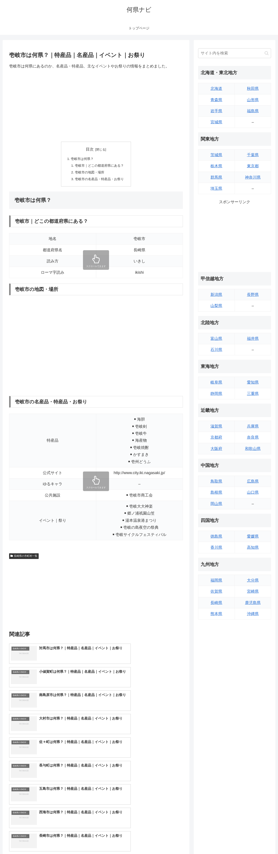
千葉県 (253, 155)
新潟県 (216, 294)
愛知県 (253, 382)
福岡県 (216, 580)
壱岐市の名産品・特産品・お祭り (99, 180)
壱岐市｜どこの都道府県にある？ (99, 166)
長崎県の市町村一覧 (23, 557)
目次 (90, 149)
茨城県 (216, 155)
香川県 (216, 547)
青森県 (216, 100)
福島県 (253, 111)
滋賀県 (216, 426)
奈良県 (253, 437)
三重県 (253, 393)
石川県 (216, 349)
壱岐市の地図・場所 (89, 173)
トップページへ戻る (222, 840)
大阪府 (216, 448)
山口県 (253, 492)
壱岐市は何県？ (81, 159)
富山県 (216, 338)
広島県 (253, 481)
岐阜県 (216, 382)
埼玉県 (216, 188)
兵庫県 (253, 426)
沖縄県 (253, 614)
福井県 (253, 338)
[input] (234, 53)
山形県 (253, 100)
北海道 (216, 88)
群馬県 (216, 177)
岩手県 (216, 111)
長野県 (253, 294)
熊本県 (216, 614)
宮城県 (216, 122)
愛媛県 (253, 536)
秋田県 (253, 88)
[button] (266, 53)
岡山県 (216, 504)
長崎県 (216, 603)
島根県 (216, 492)
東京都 (253, 166)
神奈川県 (253, 177)
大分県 (253, 580)
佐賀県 (216, 591)
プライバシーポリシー (256, 840)
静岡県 (216, 393)
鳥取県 (216, 481)
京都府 (216, 437)
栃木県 (216, 166)
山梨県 (216, 306)
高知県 (253, 547)
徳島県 (216, 536)
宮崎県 (253, 591)
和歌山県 (253, 448)
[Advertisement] (96, 105)
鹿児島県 (253, 603)
